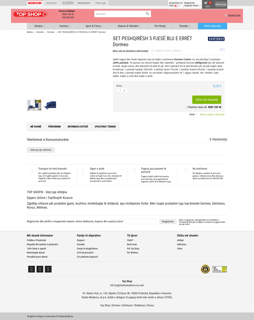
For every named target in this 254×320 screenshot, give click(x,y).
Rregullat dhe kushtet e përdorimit (42, 244)
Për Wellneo (132, 252)
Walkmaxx (140, 305)
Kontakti (81, 244)
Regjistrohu (168, 221)
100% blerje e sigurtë (36, 248)
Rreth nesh (132, 244)
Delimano (127, 305)
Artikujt (180, 240)
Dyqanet (81, 240)
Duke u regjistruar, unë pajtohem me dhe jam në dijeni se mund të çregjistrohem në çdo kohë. (202, 221)
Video (179, 248)
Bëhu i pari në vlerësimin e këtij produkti (130, 50)
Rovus (150, 305)
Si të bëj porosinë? (85, 252)
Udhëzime (181, 244)
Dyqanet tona (221, 15)
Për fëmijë (160, 25)
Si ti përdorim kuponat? (87, 256)
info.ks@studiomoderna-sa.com (127, 285)
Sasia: (119, 85)
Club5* (130, 240)
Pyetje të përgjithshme (87, 248)
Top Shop (105, 305)
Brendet (40, 32)
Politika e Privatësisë (36, 240)
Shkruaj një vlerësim (40, 149)
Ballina (30, 32)
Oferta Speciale (212, 25)
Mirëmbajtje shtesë (36, 252)
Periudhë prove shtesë (37, 256)
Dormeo (50, 32)
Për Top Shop (133, 248)
